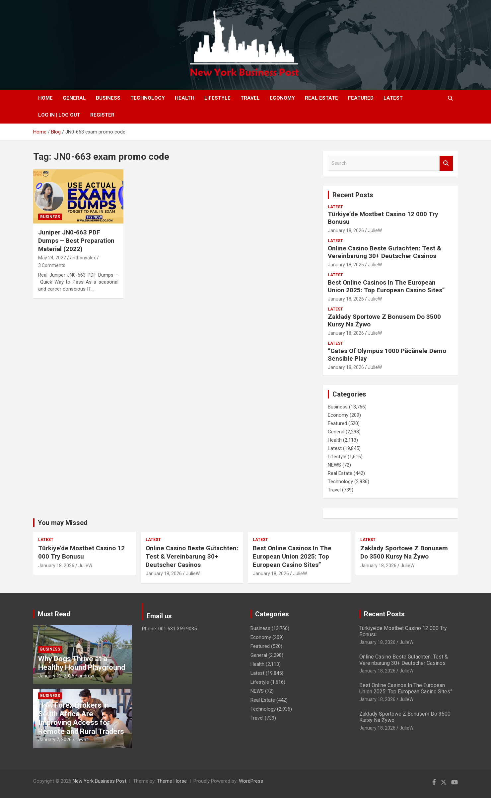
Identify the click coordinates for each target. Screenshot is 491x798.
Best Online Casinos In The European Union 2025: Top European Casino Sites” (386, 286)
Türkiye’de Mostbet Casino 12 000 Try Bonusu (383, 217)
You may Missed (63, 523)
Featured (361, 98)
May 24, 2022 (52, 257)
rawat (82, 739)
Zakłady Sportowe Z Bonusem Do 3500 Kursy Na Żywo (384, 320)
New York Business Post (99, 781)
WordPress (251, 781)
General (74, 98)
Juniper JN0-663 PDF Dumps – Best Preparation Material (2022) (76, 240)
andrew (86, 675)
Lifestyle (217, 98)
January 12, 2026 (56, 675)
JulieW (375, 230)
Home (45, 98)
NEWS (334, 465)
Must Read (54, 614)
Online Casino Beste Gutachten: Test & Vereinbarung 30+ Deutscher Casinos (384, 252)
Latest (393, 98)
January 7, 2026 (55, 739)
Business (108, 98)
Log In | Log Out (59, 115)
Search (446, 163)
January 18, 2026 (346, 230)
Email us (159, 616)
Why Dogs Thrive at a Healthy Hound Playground (81, 663)
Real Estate (321, 98)
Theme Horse (172, 781)
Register (102, 115)
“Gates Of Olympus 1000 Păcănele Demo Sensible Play (387, 354)
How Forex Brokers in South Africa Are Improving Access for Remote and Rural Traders (81, 718)
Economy (282, 98)
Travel (250, 98)
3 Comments (51, 265)
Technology (147, 98)
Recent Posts (352, 195)
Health (184, 98)
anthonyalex (83, 257)
